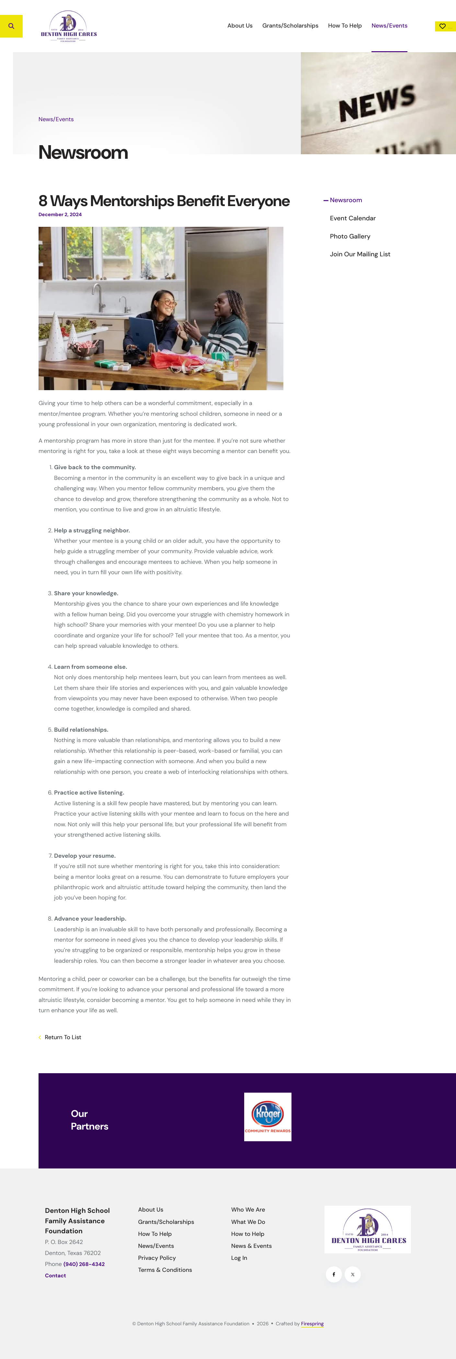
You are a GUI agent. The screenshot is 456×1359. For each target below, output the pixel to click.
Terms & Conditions (165, 1270)
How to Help (247, 1234)
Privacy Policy (157, 1258)
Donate (427, 26)
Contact (55, 1275)
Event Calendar (353, 218)
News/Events (353, 25)
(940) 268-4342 (84, 1264)
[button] (11, 26)
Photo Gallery (350, 236)
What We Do (248, 1222)
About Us (203, 25)
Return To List (62, 1037)
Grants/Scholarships (254, 25)
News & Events (251, 1246)
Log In (239, 1258)
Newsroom (346, 200)
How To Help (308, 25)
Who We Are (248, 1210)
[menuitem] (203, 26)
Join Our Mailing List (360, 254)
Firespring (312, 1323)
